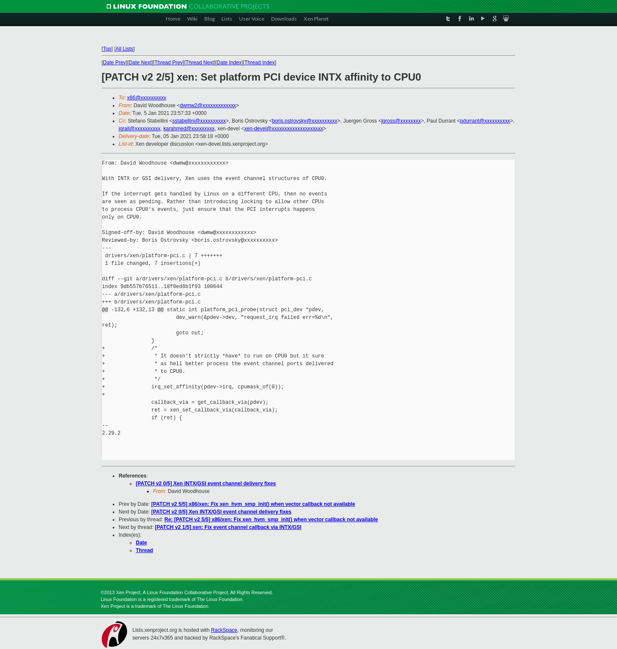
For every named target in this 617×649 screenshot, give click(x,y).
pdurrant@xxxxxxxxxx (485, 121)
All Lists (124, 49)
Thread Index (260, 63)
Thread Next (200, 63)
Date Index (229, 63)
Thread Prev (168, 63)
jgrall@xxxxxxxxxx (140, 129)
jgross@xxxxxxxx (401, 121)
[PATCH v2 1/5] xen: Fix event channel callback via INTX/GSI (228, 527)
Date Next (140, 63)
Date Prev (114, 63)
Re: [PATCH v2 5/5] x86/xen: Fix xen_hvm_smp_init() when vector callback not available (271, 520)
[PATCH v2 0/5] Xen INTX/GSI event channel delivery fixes (206, 484)
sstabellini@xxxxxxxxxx (199, 121)
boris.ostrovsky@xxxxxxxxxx (304, 121)
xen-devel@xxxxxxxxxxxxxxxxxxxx (283, 129)
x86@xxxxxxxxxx (147, 98)
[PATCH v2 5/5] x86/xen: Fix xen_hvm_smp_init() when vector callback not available (253, 504)
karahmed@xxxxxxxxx (189, 129)
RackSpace (224, 630)
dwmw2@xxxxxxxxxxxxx (208, 105)
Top (107, 49)
